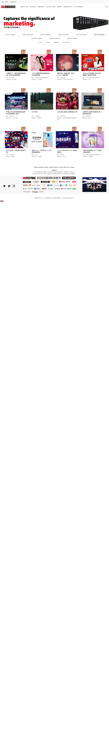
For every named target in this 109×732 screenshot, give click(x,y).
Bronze (56, 42)
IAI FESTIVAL (51, 6)
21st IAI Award (81, 34)
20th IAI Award (63, 34)
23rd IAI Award (36, 38)
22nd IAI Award (99, 34)
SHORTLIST (68, 6)
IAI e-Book (4, 2)
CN (107, 6)
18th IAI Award (28, 34)
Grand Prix (66, 42)
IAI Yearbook (78, 6)
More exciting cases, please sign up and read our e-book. (54, 167)
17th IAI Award (10, 34)
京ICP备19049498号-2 (68, 198)
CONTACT (13, 2)
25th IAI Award (72, 38)
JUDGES (33, 6)
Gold (40, 42)
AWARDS (41, 6)
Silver (48, 42)
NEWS (59, 6)
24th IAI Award (54, 38)
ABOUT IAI (24, 6)
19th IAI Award (45, 34)
